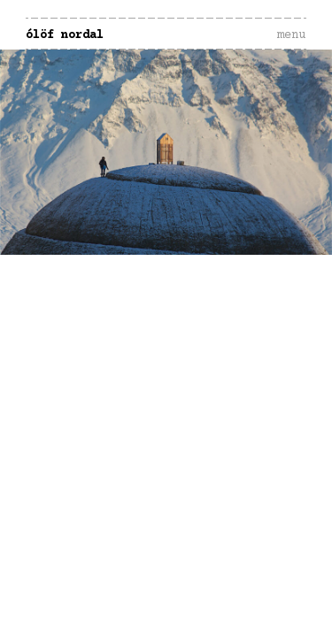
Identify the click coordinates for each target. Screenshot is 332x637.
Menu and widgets (291, 54)
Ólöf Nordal (65, 35)
